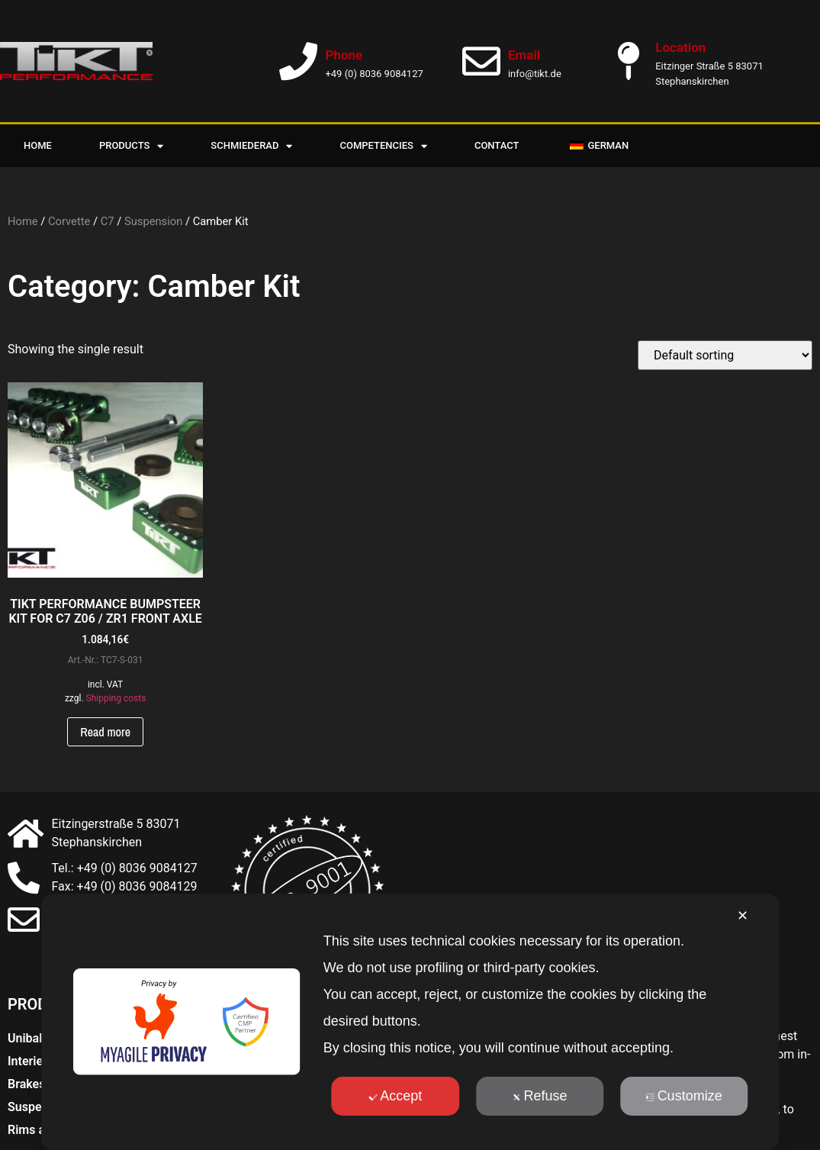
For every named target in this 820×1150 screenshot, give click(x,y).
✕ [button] (742, 915)
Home (38, 145)
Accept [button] (395, 1095)
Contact (496, 145)
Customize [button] (684, 1095)
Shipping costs (116, 698)
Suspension (153, 221)
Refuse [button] (539, 1095)
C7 (107, 221)
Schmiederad (251, 146)
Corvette (69, 221)
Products (131, 146)
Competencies (382, 146)
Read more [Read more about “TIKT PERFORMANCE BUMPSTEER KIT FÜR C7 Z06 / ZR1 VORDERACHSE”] (105, 731)
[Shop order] (725, 355)
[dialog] (410, 1022)
